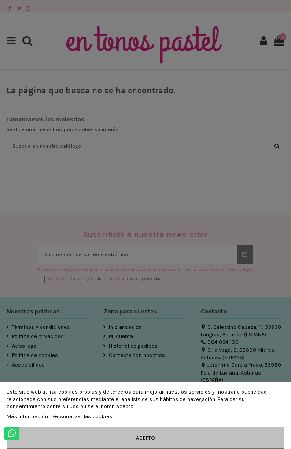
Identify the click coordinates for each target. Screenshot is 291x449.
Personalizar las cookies (82, 416)
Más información (28, 416)
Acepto (145, 438)
